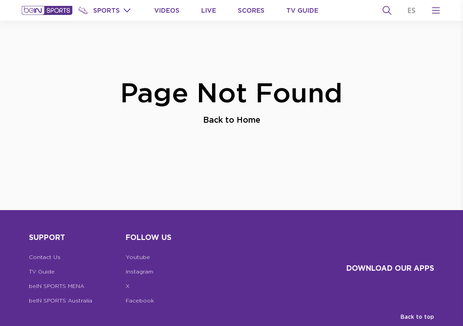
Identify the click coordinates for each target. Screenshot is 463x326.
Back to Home (231, 119)
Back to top (417, 317)
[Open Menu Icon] (435, 10)
